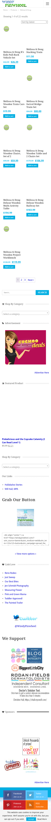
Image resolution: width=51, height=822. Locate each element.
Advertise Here (42, 372)
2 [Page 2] (21, 280)
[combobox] (25, 313)
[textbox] (25, 314)
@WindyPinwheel (25, 626)
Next (31, 280)
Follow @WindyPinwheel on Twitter (25, 616)
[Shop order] (34, 22)
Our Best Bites (11, 581)
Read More (42, 819)
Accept (31, 819)
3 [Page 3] (25, 280)
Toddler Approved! (13, 598)
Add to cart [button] (9, 67)
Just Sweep (10, 577)
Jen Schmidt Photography (17, 585)
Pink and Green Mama (15, 594)
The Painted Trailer (14, 602)
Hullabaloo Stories (13, 484)
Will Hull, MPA (11, 489)
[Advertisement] (12, 728)
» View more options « (25, 553)
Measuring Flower (13, 590)
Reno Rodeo (10, 573)
